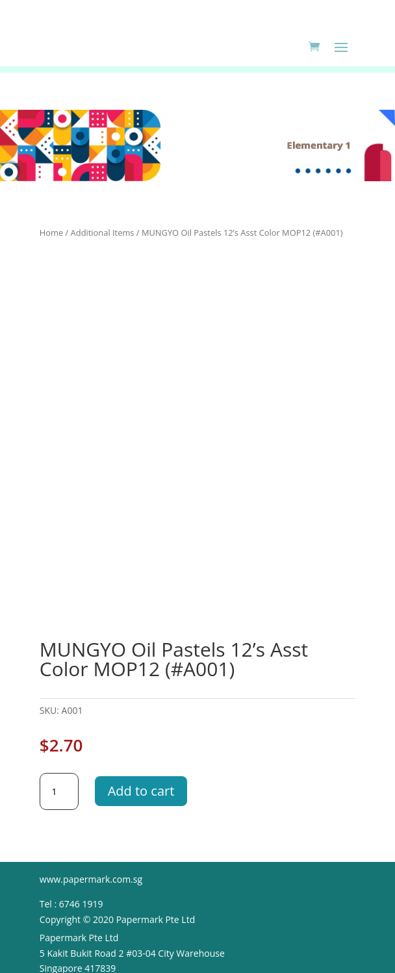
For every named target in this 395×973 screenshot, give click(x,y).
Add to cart (141, 791)
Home (51, 232)
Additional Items (102, 232)
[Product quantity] (59, 792)
